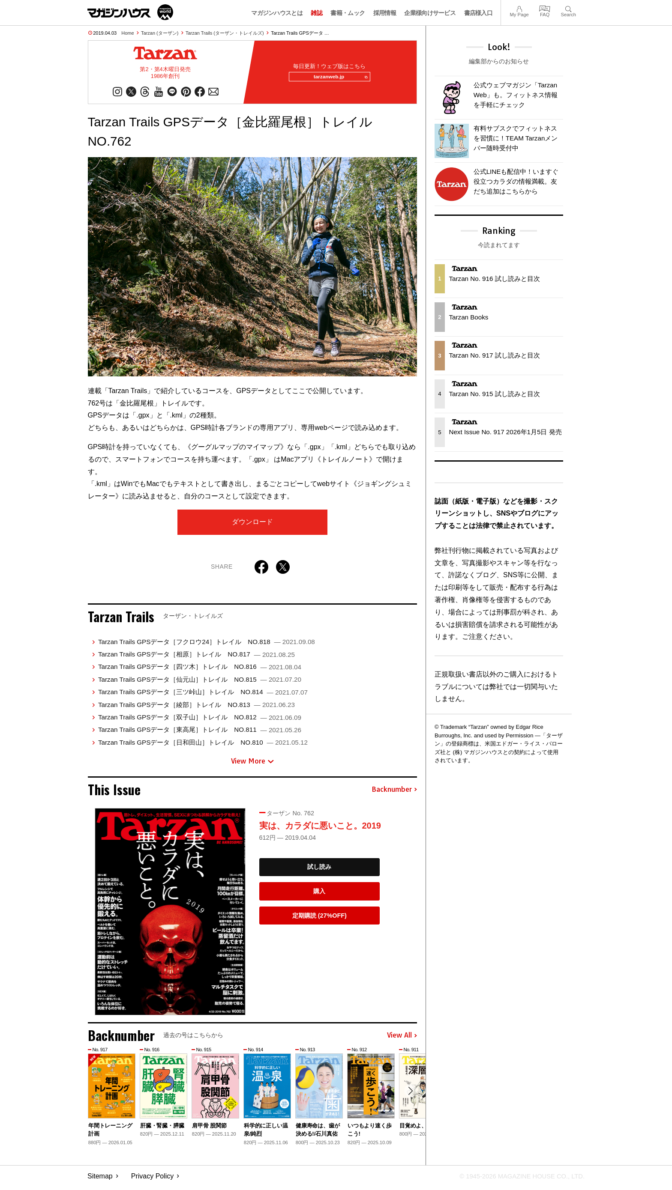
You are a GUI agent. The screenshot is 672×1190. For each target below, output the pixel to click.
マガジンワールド (130, 12)
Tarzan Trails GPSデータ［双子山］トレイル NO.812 (199, 720)
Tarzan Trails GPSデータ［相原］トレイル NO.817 (196, 657)
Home (127, 33)
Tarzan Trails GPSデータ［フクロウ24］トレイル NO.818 (206, 645)
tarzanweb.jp (337, 78)
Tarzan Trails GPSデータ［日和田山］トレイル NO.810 (203, 745)
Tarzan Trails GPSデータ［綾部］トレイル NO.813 (196, 708)
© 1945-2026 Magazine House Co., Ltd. (517, 1179)
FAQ (545, 8)
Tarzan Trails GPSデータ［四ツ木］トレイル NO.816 (199, 670)
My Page (519, 8)
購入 (319, 894)
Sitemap (100, 1179)
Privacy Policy (152, 1179)
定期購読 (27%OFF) (319, 919)
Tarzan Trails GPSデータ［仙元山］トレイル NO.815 (199, 682)
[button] (409, 1095)
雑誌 (316, 13)
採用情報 (384, 13)
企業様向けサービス (430, 13)
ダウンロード (252, 525)
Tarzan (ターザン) (159, 33)
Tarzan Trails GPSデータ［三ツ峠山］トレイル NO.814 (203, 695)
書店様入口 (478, 13)
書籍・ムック (347, 13)
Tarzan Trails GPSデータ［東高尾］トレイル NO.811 (199, 733)
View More (252, 764)
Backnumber (394, 793)
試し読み (319, 870)
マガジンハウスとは (277, 13)
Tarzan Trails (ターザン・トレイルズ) (225, 33)
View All (402, 1039)
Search (568, 8)
